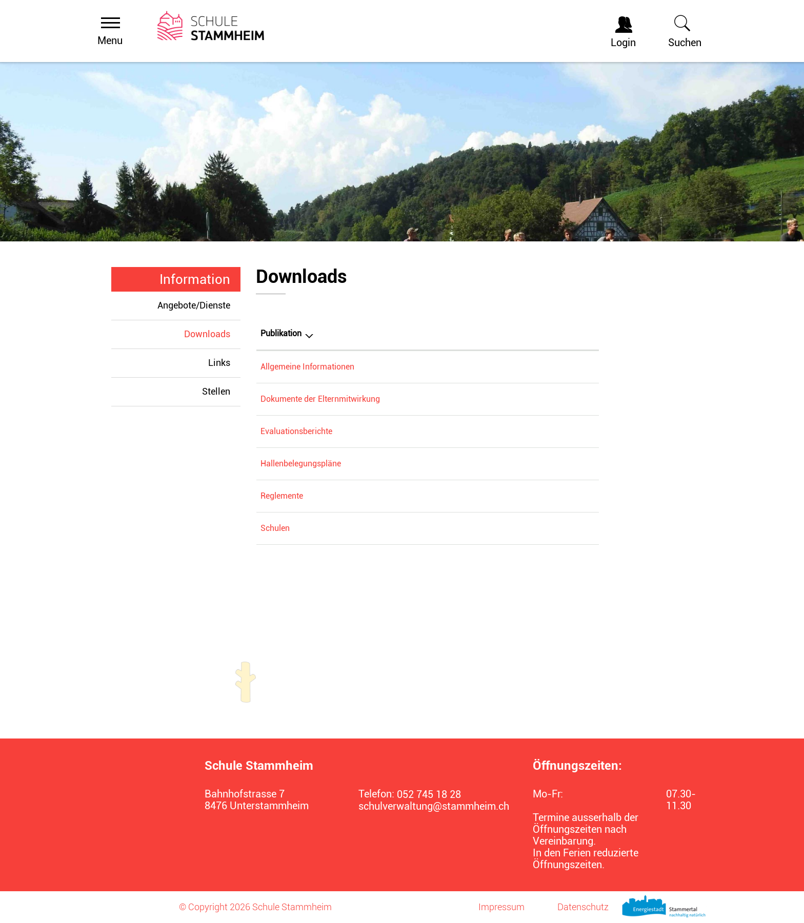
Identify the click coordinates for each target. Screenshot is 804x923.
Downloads (212, 333)
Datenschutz (583, 906)
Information (194, 279)
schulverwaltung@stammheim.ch (427, 806)
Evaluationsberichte (296, 431)
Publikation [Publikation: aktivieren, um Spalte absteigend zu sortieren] (281, 333)
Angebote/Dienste (193, 305)
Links (219, 362)
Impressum (501, 906)
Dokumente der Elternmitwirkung (320, 399)
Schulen (275, 528)
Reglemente (281, 496)
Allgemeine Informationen (307, 367)
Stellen (216, 391)
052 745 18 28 (429, 795)
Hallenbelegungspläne (300, 463)
